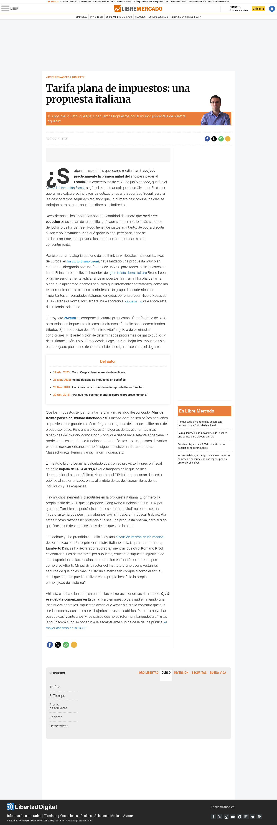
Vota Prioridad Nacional (218, 2)
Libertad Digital (109, 806)
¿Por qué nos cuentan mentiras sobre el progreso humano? (100, 394)
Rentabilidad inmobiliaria (186, 16)
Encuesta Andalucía (126, 2)
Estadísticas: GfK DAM (42, 820)
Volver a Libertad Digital (206, 9)
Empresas (81, 16)
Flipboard (247, 816)
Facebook (213, 816)
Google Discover (240, 816)
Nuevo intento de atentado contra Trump (97, 2)
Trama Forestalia (178, 2)
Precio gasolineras (58, 706)
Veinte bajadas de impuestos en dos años (89, 379)
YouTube (234, 816)
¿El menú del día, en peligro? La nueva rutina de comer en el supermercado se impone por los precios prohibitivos (204, 459)
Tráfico (54, 686)
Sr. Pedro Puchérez (68, 2)
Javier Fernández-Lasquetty (65, 77)
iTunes (261, 816)
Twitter (220, 816)
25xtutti (70, 318)
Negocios (140, 16)
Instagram (227, 816)
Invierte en (96, 16)
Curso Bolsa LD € (158, 16)
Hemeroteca (58, 725)
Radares (55, 716)
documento (134, 301)
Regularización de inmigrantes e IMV (152, 2)
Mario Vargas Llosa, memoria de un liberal (89, 372)
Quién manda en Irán (197, 2)
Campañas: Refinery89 (18, 820)
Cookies (86, 815)
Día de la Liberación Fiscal (66, 188)
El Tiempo (57, 695)
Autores (128, 815)
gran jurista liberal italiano (130, 272)
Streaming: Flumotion (65, 820)
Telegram (254, 816)
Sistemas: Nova (85, 820)
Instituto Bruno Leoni (83, 261)
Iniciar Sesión (272, 9)
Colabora (258, 9)
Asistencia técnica (107, 815)
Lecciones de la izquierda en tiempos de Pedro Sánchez (98, 387)
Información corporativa (24, 815)
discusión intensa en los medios (141, 536)
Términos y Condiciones (61, 815)
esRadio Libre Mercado (119, 16)
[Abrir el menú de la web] (57, 9)
